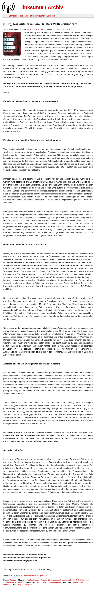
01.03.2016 (34, 29)
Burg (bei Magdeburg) (26, 585)
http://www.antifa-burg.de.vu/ (34, 575)
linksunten (40, 16)
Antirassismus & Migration (13, 582)
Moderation (29, 16)
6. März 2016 (65, 29)
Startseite (13, 16)
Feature (13, 580)
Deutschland (78, 582)
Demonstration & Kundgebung (49, 582)
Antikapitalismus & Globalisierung (75, 580)
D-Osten (6, 585)
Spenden (51, 16)
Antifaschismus (33, 580)
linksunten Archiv (42, 7)
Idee (21, 16)
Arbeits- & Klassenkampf (51, 580)
